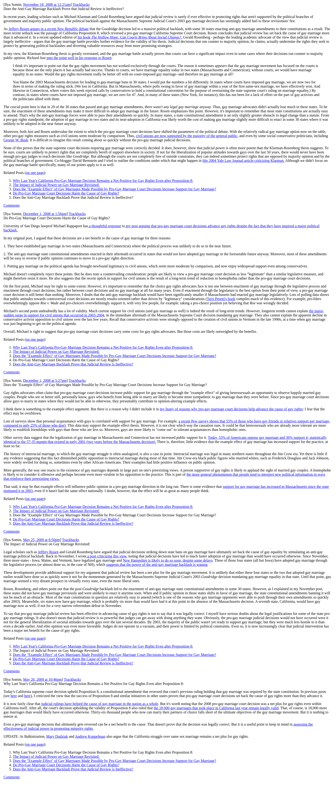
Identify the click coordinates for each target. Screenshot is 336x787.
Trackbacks (81, 5)
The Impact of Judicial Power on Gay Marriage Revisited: (56, 185)
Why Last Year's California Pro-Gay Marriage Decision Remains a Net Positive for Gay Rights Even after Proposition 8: (103, 181)
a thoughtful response (104, 226)
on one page (35, 173)
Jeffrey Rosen (48, 552)
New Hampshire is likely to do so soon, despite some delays (168, 560)
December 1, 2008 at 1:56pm (44, 214)
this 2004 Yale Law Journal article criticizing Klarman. (243, 161)
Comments (12, 205)
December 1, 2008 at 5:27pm (44, 381)
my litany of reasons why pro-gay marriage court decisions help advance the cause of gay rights (231, 409)
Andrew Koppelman (90, 736)
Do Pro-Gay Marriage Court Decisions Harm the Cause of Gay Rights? (66, 193)
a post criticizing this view (106, 556)
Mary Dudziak (57, 736)
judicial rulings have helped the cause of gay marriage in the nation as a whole (99, 704)
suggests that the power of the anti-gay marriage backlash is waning (156, 565)
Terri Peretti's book (221, 299)
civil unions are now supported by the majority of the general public (186, 136)
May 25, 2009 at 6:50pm (41, 540)
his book (129, 37)
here (13, 696)
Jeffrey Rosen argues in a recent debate (49, 29)
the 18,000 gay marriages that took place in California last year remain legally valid (216, 708)
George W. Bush (16, 140)
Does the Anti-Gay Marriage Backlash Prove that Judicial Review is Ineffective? (73, 364)
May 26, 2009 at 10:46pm (42, 679)
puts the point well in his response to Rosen (78, 58)
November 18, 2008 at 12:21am (46, 5)
